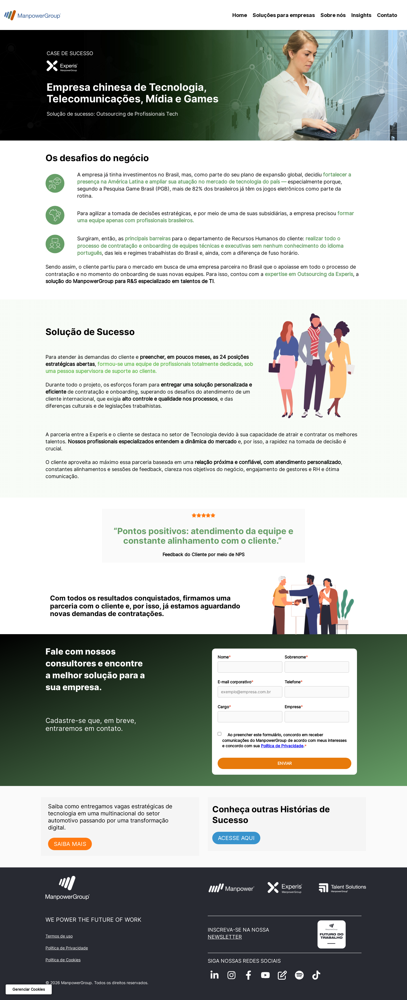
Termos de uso (59, 936)
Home (239, 15)
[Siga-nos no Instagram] (231, 975)
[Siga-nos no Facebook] (248, 975)
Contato (387, 15)
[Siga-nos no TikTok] (316, 975)
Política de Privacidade (282, 745)
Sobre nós (333, 15)
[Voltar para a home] (32, 15)
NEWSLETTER (225, 937)
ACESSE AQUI (236, 838)
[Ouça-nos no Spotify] (299, 975)
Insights (361, 15)
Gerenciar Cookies (28, 989)
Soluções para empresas (284, 15)
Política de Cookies (63, 959)
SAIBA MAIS (70, 844)
